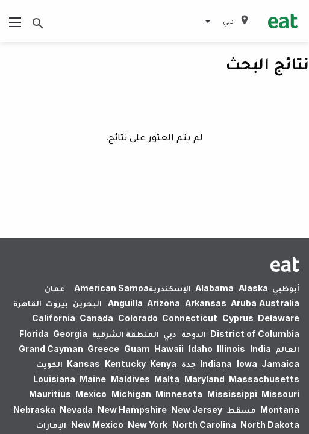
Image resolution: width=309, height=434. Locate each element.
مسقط (241, 409)
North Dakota (269, 425)
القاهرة (27, 303)
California (53, 318)
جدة (188, 364)
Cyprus (238, 318)
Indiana (216, 364)
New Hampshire (132, 409)
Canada (96, 318)
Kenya (163, 364)
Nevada (76, 409)
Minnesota (178, 394)
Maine (93, 379)
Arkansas (205, 303)
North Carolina (204, 425)
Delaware (278, 318)
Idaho (201, 349)
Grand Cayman (51, 349)
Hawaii (169, 349)
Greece (103, 349)
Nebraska (34, 409)
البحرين (87, 303)
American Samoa (111, 288)
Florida (34, 334)
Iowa (247, 364)
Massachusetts (264, 379)
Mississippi (232, 394)
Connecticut (189, 318)
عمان (55, 288)
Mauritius (50, 394)
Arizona (163, 303)
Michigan (131, 394)
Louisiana (54, 379)
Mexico (91, 394)
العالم (287, 349)
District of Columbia (254, 334)
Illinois (231, 349)
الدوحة (193, 334)
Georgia (70, 334)
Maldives (130, 379)
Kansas (83, 364)
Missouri (280, 394)
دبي (169, 334)
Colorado (138, 318)
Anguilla (125, 303)
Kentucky (125, 364)
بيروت (57, 303)
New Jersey (196, 409)
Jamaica (280, 364)
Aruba (244, 303)
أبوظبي (285, 288)
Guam (137, 349)
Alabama (214, 288)
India (260, 349)
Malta (166, 379)
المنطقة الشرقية (125, 334)
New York (147, 425)
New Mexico (97, 425)
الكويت (49, 364)
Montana (279, 409)
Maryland (204, 379)
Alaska (253, 288)
